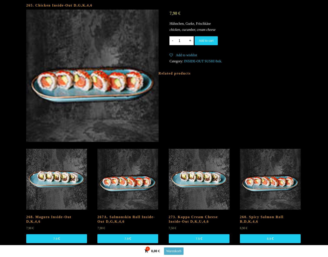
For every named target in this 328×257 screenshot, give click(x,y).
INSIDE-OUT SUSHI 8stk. (203, 61)
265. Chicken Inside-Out (59, 5)
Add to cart (206, 40)
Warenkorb (174, 251)
